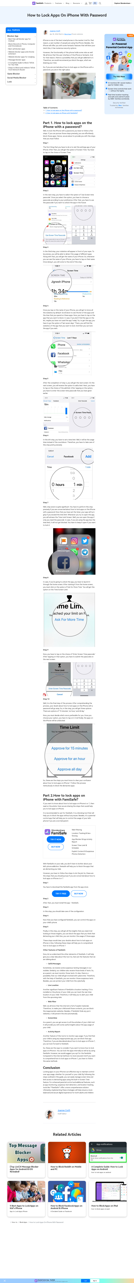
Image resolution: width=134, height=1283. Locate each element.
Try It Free (60, 894)
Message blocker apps (16, 60)
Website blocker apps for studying (21, 57)
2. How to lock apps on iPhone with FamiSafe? (62, 113)
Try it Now (55, 839)
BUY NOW (55, 847)
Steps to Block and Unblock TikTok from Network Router (21, 69)
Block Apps (68, 34)
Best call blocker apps (16, 49)
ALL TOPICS (13, 30)
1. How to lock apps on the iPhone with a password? (65, 110)
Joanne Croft (55, 31)
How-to (15, 1223)
